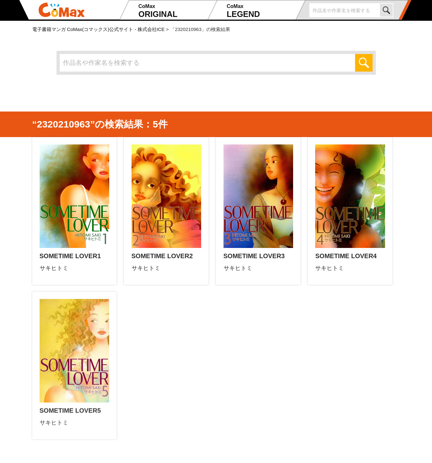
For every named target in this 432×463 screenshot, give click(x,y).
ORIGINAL (172, 11)
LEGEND (260, 11)
